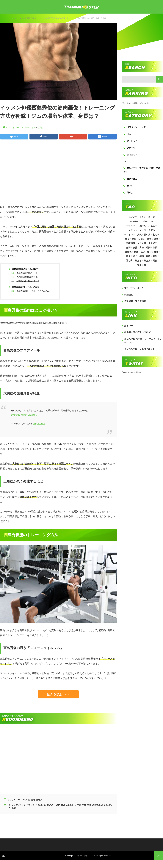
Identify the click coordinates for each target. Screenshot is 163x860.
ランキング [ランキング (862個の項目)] (129, 234)
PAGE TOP (158, 855)
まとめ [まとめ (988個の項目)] (143, 217)
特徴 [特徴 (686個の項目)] (136, 252)
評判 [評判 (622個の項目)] (155, 256)
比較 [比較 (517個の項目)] (155, 247)
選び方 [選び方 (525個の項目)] (129, 260)
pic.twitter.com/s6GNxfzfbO (24, 415)
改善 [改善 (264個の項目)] (135, 247)
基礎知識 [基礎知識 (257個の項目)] (130, 243)
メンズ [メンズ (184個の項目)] (143, 230)
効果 (40, 805)
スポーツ (131, 148)
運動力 (130, 192)
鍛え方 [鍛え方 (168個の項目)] (147, 260)
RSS (3, 855)
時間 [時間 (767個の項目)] (148, 247)
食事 (13, 808)
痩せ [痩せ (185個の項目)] (149, 252)
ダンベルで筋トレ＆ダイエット (139, 349)
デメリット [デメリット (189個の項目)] (131, 226)
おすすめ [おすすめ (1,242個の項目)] (132, 217)
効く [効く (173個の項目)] (127, 239)
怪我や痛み (132, 179)
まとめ (11, 805)
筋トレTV (129, 325)
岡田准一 (50, 805)
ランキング (32, 805)
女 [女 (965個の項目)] (138, 243)
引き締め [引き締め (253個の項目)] (152, 243)
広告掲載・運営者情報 (135, 301)
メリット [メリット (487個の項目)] (132, 230)
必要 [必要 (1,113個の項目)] (128, 247)
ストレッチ (132, 141)
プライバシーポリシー (135, 288)
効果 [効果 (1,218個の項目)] (134, 239)
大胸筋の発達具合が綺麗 (24, 277)
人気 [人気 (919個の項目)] (139, 234)
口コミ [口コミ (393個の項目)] (141, 239)
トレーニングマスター (85, 856)
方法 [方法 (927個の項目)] (142, 247)
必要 (58, 805)
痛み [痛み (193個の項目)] (143, 252)
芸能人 (33, 18)
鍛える (104, 805)
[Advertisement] (58, 173)
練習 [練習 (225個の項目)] (142, 256)
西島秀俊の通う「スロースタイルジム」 (31, 291)
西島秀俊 (96, 805)
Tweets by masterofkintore (131, 372)
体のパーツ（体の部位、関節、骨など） (142, 170)
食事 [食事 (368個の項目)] (139, 265)
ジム (10, 18)
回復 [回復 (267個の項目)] (149, 239)
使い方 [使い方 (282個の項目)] (147, 234)
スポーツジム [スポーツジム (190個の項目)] (147, 221)
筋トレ (130, 185)
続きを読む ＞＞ (58, 694)
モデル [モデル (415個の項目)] (151, 230)
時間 (84, 805)
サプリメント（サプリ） (138, 127)
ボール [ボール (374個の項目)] (143, 226)
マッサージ (129, 161)
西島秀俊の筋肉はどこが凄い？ (24, 269)
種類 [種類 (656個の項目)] (156, 252)
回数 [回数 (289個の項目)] (156, 239)
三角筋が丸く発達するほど (25, 281)
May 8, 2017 (39, 423)
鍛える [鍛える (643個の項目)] (138, 260)
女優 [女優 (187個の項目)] (144, 243)
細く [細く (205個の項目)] (135, 256)
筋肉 (28, 18)
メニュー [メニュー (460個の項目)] (152, 226)
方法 (78, 805)
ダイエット (132, 155)
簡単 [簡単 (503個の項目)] (128, 256)
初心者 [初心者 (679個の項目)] (156, 234)
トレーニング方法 (19, 18)
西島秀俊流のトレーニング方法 (24, 287)
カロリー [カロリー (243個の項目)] (134, 221)
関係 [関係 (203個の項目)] (155, 260)
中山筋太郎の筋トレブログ (137, 332)
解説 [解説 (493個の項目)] (148, 256)
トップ (2, 18)
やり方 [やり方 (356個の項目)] (151, 217)
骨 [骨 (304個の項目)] (145, 265)
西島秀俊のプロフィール (24, 273)
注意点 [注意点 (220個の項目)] (128, 252)
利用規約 (128, 295)
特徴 (89, 805)
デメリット (20, 805)
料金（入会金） (68, 805)
